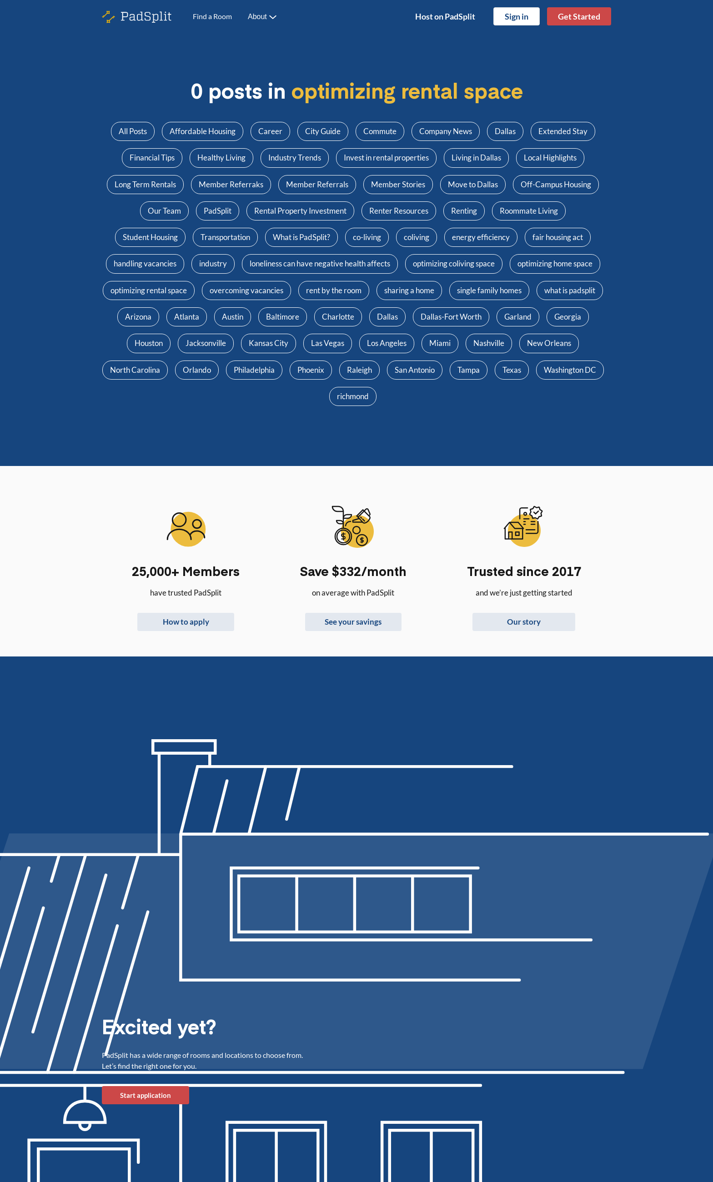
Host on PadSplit (445, 16)
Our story (524, 621)
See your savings (353, 621)
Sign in (516, 16)
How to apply (186, 621)
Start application (145, 1095)
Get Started (579, 16)
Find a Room (212, 16)
